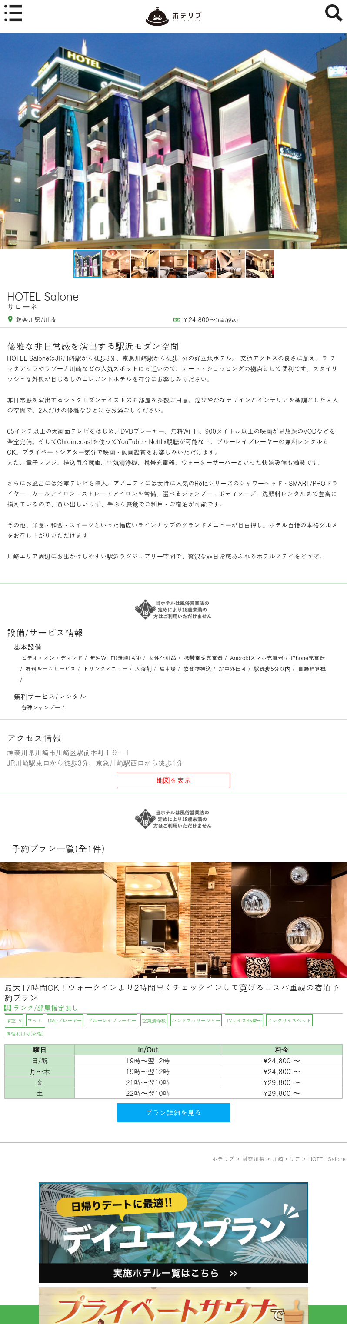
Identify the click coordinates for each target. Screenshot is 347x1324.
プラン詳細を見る (173, 1113)
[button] (339, 141)
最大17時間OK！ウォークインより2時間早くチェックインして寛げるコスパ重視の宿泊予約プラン (171, 992)
